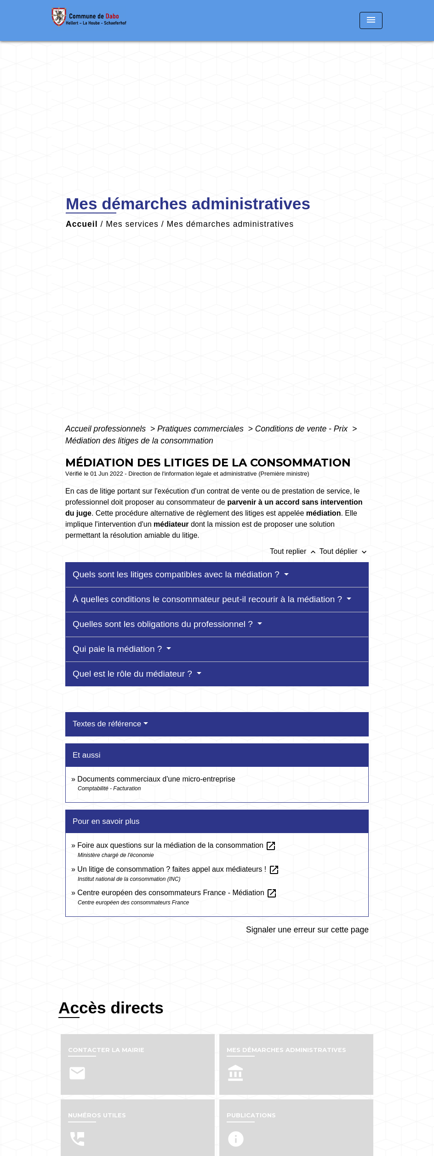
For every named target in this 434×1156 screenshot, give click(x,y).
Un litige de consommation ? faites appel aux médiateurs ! (178, 869)
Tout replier (295, 551)
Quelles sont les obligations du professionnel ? (164, 624)
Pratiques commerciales (201, 428)
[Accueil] (108, 20)
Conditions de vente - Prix (302, 428)
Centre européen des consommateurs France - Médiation (177, 893)
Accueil (82, 224)
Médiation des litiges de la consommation (139, 440)
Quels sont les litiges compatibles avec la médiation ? (177, 574)
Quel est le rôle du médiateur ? (133, 674)
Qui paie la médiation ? (119, 649)
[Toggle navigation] (371, 20)
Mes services (132, 224)
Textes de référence (107, 723)
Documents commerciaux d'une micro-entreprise (156, 779)
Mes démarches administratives (230, 224)
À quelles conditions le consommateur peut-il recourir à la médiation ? (208, 599)
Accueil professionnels (106, 428)
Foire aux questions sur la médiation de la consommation (176, 845)
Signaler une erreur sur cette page (307, 929)
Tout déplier (344, 551)
